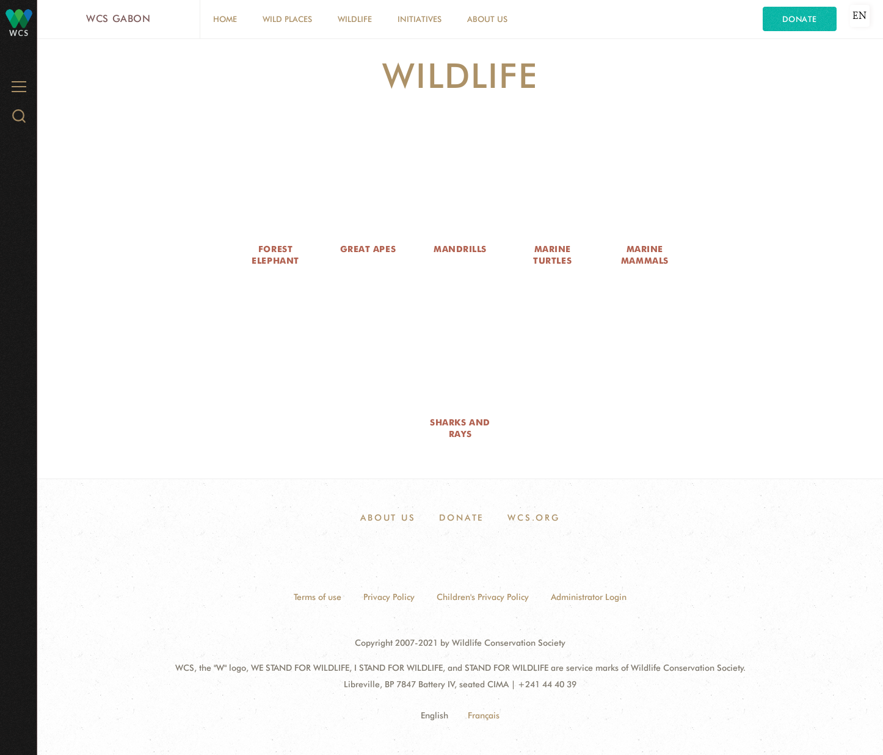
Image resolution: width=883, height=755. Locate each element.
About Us (487, 19)
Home (225, 19)
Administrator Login (589, 597)
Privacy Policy (389, 597)
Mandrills (460, 249)
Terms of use (317, 597)
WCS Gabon (118, 18)
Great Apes (368, 249)
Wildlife (355, 19)
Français (484, 715)
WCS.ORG (533, 517)
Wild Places (287, 19)
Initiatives (420, 19)
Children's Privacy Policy (483, 597)
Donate (799, 19)
